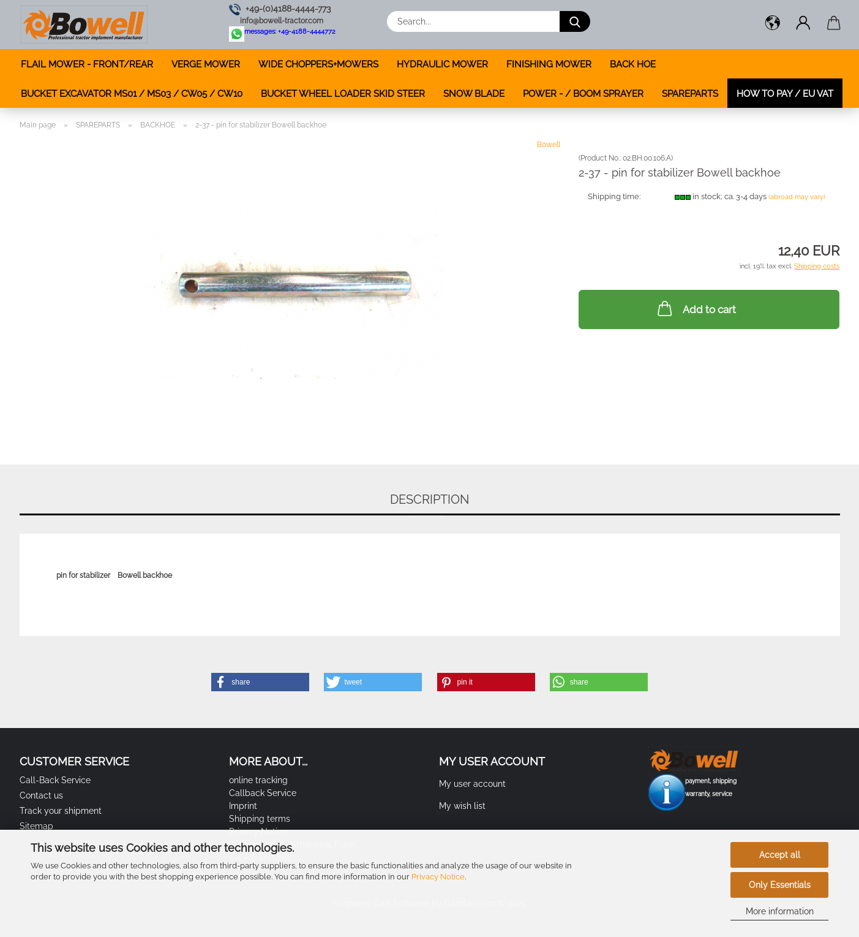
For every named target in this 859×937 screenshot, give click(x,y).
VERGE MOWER (205, 64)
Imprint (243, 806)
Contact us (41, 795)
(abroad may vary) (796, 197)
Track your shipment (61, 811)
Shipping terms (259, 819)
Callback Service (262, 793)
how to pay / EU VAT (785, 93)
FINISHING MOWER (548, 64)
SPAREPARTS (690, 93)
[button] (772, 24)
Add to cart (695, 308)
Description (429, 499)
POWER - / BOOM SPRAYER (583, 93)
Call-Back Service (55, 780)
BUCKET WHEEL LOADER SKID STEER (343, 93)
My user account (472, 784)
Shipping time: (614, 196)
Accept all (779, 855)
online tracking (258, 780)
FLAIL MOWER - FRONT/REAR (87, 64)
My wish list (462, 806)
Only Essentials (780, 885)
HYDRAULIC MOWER (442, 64)
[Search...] (575, 21)
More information (780, 911)
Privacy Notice (438, 876)
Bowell (548, 144)
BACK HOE (633, 64)
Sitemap (36, 826)
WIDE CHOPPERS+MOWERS (318, 64)
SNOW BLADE (474, 93)
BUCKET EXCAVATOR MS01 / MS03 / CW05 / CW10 (131, 93)
